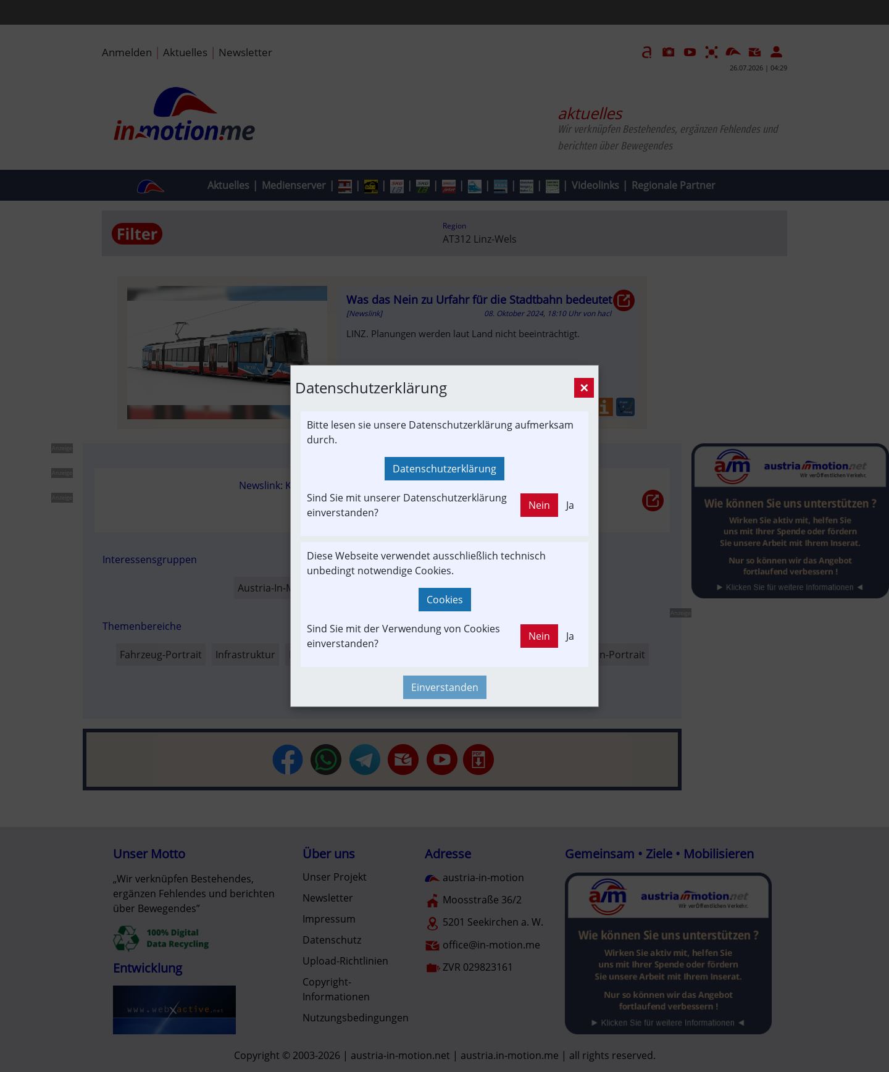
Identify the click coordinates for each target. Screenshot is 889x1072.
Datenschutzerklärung (444, 468)
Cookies (445, 599)
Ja (570, 505)
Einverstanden (444, 687)
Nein (539, 505)
